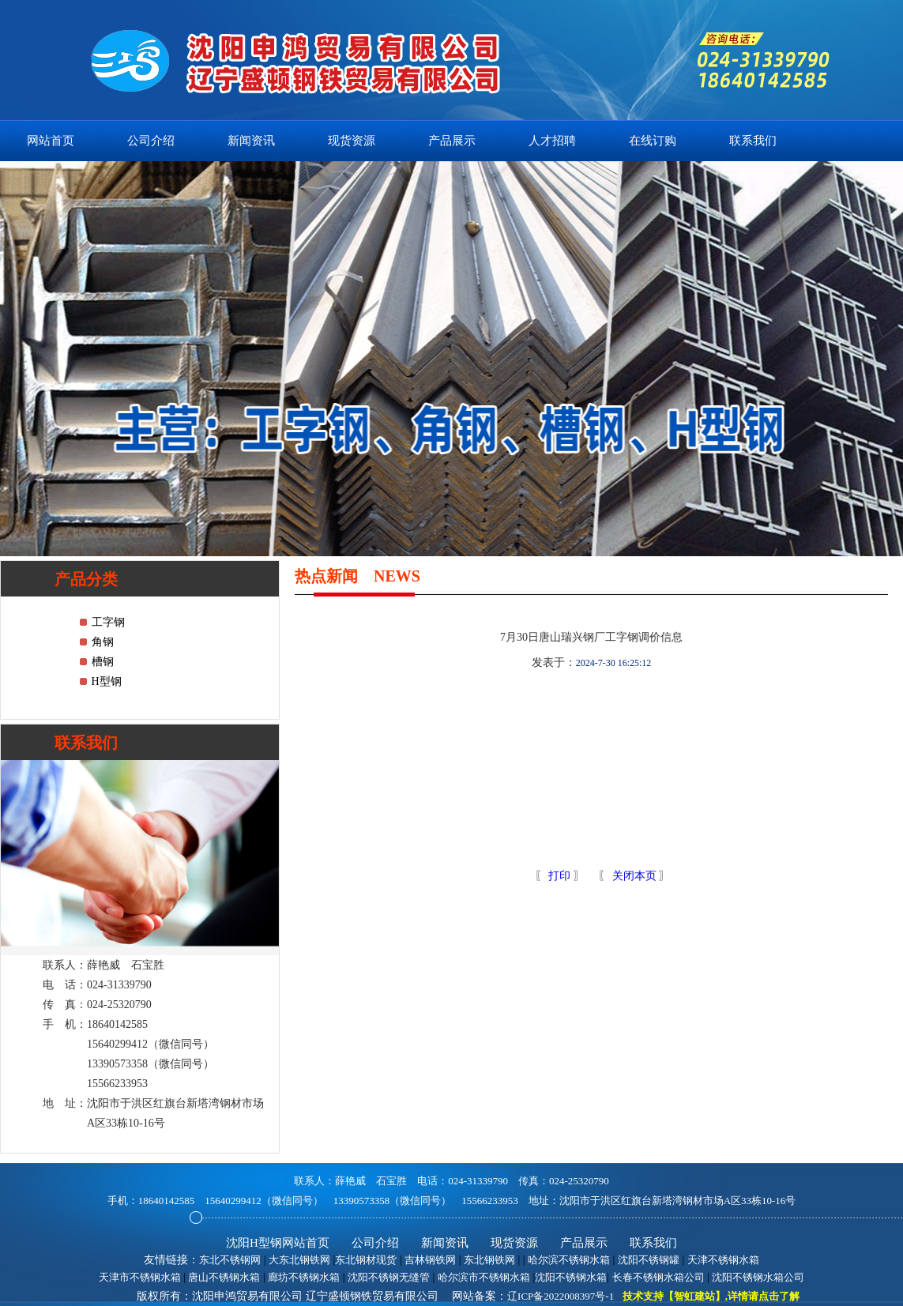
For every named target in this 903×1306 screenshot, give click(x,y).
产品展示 (452, 140)
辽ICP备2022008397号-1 (560, 1296)
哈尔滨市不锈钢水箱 (484, 1277)
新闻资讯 (251, 140)
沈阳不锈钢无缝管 (389, 1277)
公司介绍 (151, 140)
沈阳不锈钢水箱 (571, 1277)
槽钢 (103, 662)
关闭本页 (634, 876)
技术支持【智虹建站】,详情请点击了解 (711, 1296)
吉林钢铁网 (430, 1260)
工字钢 (108, 622)
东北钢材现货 (366, 1260)
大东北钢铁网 (299, 1260)
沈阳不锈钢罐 (648, 1260)
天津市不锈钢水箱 (140, 1277)
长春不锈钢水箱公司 (658, 1277)
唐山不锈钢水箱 (224, 1277)
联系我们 (753, 140)
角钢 (103, 642)
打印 (558, 876)
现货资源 (351, 140)
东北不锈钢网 (230, 1260)
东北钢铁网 (489, 1260)
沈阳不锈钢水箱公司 (758, 1277)
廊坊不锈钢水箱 (304, 1277)
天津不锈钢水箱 (723, 1260)
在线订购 (652, 140)
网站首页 (50, 140)
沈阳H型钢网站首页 (277, 1242)
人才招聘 (552, 140)
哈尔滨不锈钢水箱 (569, 1260)
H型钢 (107, 681)
